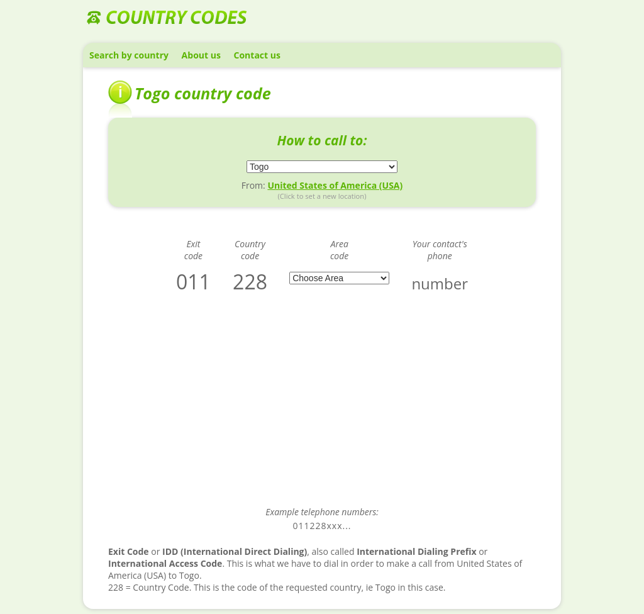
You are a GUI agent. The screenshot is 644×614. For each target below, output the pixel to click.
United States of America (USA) (334, 185)
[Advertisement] (322, 408)
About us (201, 55)
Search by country (129, 55)
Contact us (257, 55)
